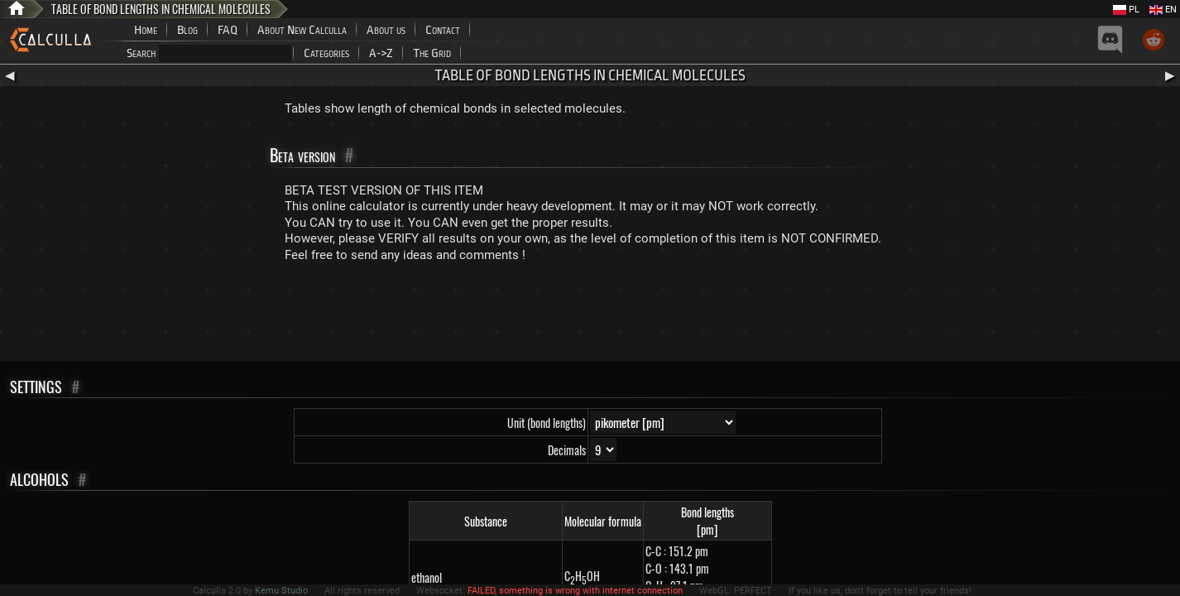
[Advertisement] (590, 315)
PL (1126, 9)
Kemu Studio (281, 590)
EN (1163, 9)
